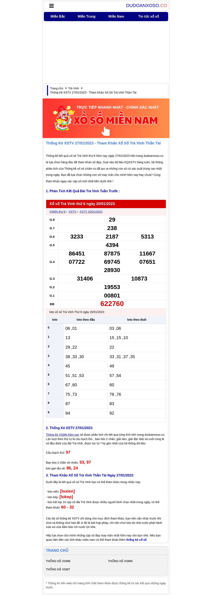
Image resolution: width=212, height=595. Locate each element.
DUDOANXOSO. (146, 6)
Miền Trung (86, 16)
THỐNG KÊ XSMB (58, 561)
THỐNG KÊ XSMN (120, 561)
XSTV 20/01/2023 (91, 211)
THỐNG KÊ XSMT (58, 569)
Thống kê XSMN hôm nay (62, 434)
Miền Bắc (58, 16)
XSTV (72, 211)
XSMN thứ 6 (57, 211)
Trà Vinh (73, 88)
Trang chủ (56, 88)
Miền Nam (116, 16)
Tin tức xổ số (148, 16)
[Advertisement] (106, 52)
